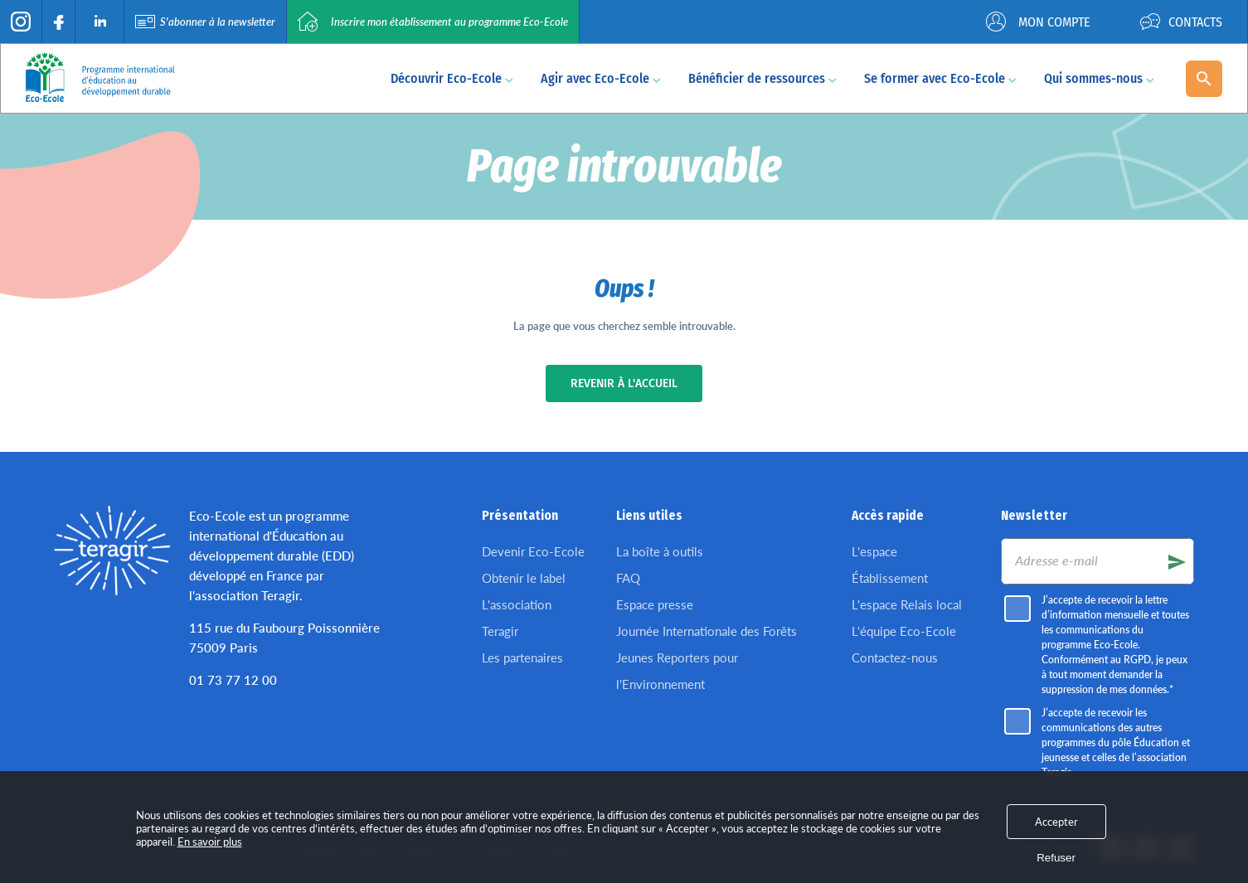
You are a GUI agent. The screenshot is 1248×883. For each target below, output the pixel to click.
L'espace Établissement (890, 564)
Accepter (1056, 821)
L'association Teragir (516, 617)
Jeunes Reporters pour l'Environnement (677, 670)
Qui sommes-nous (1099, 78)
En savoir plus (209, 841)
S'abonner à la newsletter (205, 21)
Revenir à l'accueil (624, 383)
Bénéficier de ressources (762, 78)
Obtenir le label (524, 577)
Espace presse (654, 604)
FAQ (628, 577)
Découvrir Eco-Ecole (452, 78)
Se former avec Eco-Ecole (940, 78)
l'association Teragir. (246, 595)
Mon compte (1038, 22)
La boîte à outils (659, 551)
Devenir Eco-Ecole (533, 551)
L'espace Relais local (907, 604)
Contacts (1181, 21)
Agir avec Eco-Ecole (601, 78)
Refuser (1056, 857)
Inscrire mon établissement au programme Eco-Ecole (433, 22)
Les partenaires (522, 657)
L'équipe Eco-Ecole (904, 630)
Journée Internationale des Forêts (706, 630)
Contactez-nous (895, 657)
